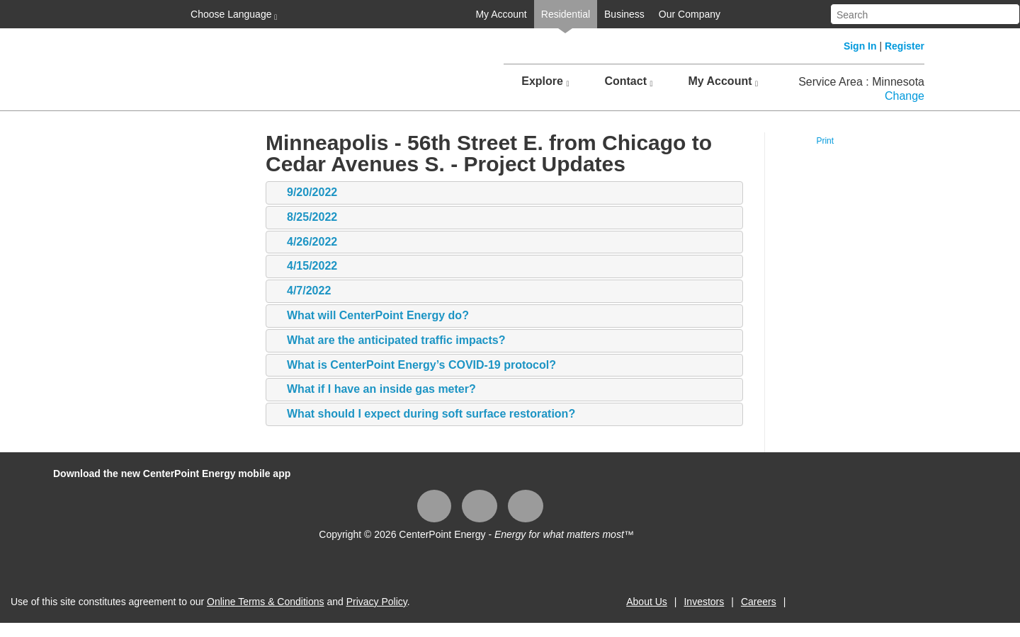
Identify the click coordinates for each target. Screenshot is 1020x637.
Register (904, 46)
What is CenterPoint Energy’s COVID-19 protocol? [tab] (414, 365)
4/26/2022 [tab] (305, 242)
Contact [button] (628, 81)
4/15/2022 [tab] (305, 266)
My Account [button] (723, 81)
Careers (758, 601)
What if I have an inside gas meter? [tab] (374, 389)
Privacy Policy (376, 601)
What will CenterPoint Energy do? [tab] (371, 316)
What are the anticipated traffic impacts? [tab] (389, 341)
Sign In (860, 46)
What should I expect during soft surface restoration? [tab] (424, 414)
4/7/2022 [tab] (302, 291)
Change (904, 96)
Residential (565, 14)
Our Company (689, 14)
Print (825, 141)
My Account (500, 14)
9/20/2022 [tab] (305, 193)
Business (624, 14)
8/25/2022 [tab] (305, 217)
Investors (704, 601)
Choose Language (232, 14)
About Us (646, 601)
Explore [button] (545, 81)
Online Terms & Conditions (265, 601)
